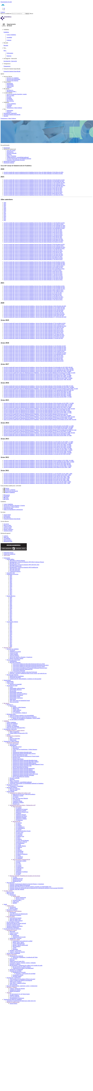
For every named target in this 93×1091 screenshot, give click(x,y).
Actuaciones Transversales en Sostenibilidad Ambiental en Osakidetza (26, 783)
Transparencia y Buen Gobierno (14, 107)
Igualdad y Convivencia (15, 950)
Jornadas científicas (14, 995)
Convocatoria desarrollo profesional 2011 (23, 669)
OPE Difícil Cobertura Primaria (17, 560)
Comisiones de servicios (12, 574)
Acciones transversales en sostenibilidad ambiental (19, 158)
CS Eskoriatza (19, 833)
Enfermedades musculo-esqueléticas (18, 693)
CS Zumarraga (19, 820)
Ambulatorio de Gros (18, 878)
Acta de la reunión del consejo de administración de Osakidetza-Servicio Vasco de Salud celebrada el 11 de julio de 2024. (33, 231)
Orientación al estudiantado (16, 969)
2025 (11, 577)
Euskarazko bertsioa (8, 552)
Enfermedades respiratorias (16, 697)
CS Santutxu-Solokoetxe (22, 854)
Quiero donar (13, 706)
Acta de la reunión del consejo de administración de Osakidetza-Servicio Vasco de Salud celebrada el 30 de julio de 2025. (33, 188)
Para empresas (7, 517)
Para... (5, 50)
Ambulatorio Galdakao (18, 802)
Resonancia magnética (12, 909)
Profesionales (10, 53)
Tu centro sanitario (8, 890)
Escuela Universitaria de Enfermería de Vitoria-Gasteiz (26, 756)
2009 (11, 620)
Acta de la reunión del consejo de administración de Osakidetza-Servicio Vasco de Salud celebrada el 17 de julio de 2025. (33, 190)
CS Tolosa (18, 855)
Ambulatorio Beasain (21, 814)
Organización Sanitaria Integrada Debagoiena (24, 768)
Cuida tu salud (10, 86)
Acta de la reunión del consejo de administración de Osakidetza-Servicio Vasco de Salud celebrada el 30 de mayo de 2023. (33, 251)
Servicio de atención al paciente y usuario (17, 94)
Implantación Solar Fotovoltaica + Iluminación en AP (22, 805)
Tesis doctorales (13, 984)
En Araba (9, 97)
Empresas (9, 55)
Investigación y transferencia (14, 977)
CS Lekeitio (15, 797)
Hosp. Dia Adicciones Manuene (20, 798)
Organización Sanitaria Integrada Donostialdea (24, 772)
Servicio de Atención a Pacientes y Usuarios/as (21, 657)
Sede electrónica (8, 540)
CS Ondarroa (19, 847)
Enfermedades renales (15, 696)
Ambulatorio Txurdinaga (22, 871)
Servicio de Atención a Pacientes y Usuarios (14, 505)
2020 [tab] (5, 208)
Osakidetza (6, 32)
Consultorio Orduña (17, 801)
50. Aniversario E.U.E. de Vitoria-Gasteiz (20, 994)
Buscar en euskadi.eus (6, 13)
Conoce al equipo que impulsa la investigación (21, 980)
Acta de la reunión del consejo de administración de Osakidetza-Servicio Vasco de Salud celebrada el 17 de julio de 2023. (33, 250)
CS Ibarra (18, 837)
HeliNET (15, 903)
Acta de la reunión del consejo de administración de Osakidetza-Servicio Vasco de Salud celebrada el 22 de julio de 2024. (33, 229)
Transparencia (7, 66)
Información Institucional (13, 742)
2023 (11, 579)
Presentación (10, 83)
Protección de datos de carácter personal (16, 923)
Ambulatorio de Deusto (21, 816)
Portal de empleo (11, 916)
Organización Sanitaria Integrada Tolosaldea (23, 775)
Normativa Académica (15, 964)
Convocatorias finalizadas (19, 670)
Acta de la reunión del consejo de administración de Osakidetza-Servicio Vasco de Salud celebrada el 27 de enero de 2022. (33, 279)
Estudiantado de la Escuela (19, 972)
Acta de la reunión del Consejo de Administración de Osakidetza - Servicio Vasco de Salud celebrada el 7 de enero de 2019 (33, 338)
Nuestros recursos (20, 899)
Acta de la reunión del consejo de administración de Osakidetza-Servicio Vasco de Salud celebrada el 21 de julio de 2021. (33, 292)
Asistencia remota (8, 530)
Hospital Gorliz (16, 757)
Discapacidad (13, 691)
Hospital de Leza (17, 881)
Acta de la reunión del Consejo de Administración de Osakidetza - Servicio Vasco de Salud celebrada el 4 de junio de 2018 (33, 358)
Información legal (8, 541)
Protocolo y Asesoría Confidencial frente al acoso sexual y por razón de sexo (28, 673)
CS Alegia (18, 824)
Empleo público (10, 559)
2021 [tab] (5, 206)
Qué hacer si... (10, 90)
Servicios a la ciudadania (13, 77)
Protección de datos (8, 508)
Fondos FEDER (10, 791)
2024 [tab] (5, 202)
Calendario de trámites (15, 990)
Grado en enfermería (12, 954)
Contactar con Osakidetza (13, 726)
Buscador (6, 45)
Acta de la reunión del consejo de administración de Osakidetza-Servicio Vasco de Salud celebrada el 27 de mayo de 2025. (33, 192)
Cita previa (6, 524)
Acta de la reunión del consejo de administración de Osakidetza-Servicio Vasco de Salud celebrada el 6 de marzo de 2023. (33, 256)
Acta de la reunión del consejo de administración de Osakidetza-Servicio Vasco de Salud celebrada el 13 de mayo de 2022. (33, 275)
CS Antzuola (19, 822)
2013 (11, 593)
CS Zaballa (18, 873)
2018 (11, 586)
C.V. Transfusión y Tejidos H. (20, 712)
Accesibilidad (7, 538)
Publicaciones (13, 740)
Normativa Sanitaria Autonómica (15, 926)
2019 (11, 585)
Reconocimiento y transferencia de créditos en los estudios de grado (26, 965)
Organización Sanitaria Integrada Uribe (22, 765)
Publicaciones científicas (16, 981)
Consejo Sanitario (14, 654)
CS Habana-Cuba (20, 836)
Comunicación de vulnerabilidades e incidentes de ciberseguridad (25, 678)
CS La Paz (18, 863)
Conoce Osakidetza (11, 34)
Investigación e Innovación (10, 113)
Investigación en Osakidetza (13, 735)
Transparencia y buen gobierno (14, 911)
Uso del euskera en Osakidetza (17, 719)
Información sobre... (11, 714)
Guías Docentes (13, 958)
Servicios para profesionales (13, 79)
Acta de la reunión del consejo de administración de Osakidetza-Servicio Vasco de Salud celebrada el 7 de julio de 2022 (32, 270)
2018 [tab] (5, 210)
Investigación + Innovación (10, 61)
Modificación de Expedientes (17, 676)
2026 (11, 575)
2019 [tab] (5, 209)
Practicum (12, 960)
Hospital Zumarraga (17, 879)
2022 (11, 581)
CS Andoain (19, 807)
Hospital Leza (16, 803)
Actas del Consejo (11, 150)
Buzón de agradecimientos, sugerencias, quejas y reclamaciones (22, 985)
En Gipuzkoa (10, 99)
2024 (11, 578)
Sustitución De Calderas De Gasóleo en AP (20, 793)
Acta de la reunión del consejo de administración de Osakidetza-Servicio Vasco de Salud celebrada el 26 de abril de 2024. (33, 236)
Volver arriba (7, 555)
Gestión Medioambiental (19, 943)
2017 (11, 587)
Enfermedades (10, 84)
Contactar (9, 40)
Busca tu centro (10, 95)
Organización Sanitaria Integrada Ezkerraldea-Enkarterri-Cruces (28, 764)
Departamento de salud (6, 1)
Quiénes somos (16, 896)
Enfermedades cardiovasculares (17, 688)
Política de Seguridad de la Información (13, 509)
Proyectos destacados (15, 738)
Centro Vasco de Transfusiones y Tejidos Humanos (25, 749)
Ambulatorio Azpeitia (21, 810)
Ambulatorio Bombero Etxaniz (23, 831)
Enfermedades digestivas (16, 689)
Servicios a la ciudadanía (13, 649)
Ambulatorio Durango (21, 817)
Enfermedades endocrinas (16, 692)
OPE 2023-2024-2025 (15, 568)
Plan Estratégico (16, 946)
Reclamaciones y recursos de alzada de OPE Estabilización (24, 567)
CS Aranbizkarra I (20, 827)
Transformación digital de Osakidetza (13, 999)
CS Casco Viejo (19, 832)
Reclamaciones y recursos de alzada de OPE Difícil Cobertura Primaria (27, 562)
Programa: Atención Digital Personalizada (20, 885)
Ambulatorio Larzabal (18, 795)
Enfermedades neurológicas (16, 695)
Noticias (7, 488)
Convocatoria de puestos (15, 918)
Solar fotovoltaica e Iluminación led (21, 859)
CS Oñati (18, 848)
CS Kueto (18, 862)
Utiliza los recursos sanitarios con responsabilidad (22, 715)
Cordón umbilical (17, 710)
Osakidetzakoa (13, 661)
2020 (11, 583)
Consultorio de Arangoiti (22, 809)
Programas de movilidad (15, 971)
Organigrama (16, 935)
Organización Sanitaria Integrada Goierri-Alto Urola (25, 774)
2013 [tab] (5, 217)
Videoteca (9, 87)
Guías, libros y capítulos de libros (18, 983)
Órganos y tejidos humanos (19, 707)
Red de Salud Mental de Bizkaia (20, 767)
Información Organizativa (13, 927)
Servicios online (7, 528)
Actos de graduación (15, 996)
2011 (11, 617)
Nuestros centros (14, 908)
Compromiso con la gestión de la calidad (22, 941)
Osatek (14, 750)
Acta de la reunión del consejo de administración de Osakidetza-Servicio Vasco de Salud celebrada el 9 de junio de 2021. (33, 294)
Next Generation (11, 882)
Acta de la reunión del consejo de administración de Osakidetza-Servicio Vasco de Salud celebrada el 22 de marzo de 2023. (33, 255)
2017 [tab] (5, 212)
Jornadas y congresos (10, 489)
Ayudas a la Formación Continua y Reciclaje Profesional (23, 672)
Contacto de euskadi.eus (9, 554)
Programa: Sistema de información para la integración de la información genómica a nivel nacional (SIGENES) (36, 888)
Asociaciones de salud (12, 685)
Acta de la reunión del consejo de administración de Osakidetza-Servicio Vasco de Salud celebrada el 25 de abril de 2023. (33, 252)
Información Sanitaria (9, 162)
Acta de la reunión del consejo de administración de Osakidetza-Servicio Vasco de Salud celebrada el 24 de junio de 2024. (33, 232)
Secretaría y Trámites (12, 987)
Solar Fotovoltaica (17, 806)
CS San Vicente (19, 852)
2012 (11, 594)
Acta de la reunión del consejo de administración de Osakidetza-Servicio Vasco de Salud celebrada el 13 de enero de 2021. (33, 299)
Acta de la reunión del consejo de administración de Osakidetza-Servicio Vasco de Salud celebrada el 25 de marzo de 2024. (33, 239)
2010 (11, 619)
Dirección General (17, 746)
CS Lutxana (18, 866)
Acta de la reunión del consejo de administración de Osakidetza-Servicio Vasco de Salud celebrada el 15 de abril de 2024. (33, 237)
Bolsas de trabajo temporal (16, 920)
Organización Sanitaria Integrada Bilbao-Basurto (24, 763)
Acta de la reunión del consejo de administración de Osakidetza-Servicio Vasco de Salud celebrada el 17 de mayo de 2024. (33, 235)
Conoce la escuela (14, 932)
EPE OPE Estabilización (15, 566)
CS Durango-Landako (21, 860)
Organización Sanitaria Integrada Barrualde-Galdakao (26, 761)
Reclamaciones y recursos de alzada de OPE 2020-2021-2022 (24, 564)
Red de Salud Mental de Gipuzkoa (21, 776)
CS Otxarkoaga (16, 799)
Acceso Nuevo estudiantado (13, 953)
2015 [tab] (5, 214)
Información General (12, 930)
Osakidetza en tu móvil (15, 651)
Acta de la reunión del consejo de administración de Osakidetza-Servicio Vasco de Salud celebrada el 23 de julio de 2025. (33, 189)
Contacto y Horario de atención (17, 952)
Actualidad (9, 37)
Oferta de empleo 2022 (15, 919)
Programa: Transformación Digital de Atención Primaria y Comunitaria (27, 884)
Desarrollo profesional (15, 662)
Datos (11, 737)
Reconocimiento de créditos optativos (22, 966)
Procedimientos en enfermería (17, 998)
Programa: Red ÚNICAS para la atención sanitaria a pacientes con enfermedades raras (30, 886)
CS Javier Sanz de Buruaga (22, 840)
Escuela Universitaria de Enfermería (12, 928)
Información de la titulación (16, 956)
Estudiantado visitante (18, 975)
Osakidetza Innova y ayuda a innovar (16, 730)
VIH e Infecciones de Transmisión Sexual (20, 700)
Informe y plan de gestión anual (20, 945)
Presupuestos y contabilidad (16, 786)
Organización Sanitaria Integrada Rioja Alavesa (24, 753)
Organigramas (10, 151)
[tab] (48, 202)
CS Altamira (19, 825)
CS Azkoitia (19, 829)
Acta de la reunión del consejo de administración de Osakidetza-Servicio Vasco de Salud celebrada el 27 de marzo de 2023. (33, 254)
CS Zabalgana (19, 858)
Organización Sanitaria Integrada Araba (22, 752)
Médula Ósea (16, 708)
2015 (11, 590)
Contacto (3, 12)
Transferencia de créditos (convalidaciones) (23, 968)
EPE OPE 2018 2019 (15, 570)
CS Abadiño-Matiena (21, 846)
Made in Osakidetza (10, 492)
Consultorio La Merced (21, 841)
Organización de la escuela (19, 937)
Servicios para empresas (12, 80)
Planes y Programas (11, 156)
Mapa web (6, 537)
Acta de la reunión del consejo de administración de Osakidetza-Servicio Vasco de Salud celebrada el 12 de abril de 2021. (33, 295)
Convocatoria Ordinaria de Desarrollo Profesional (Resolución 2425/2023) (31, 665)
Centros (8, 734)
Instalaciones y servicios (15, 938)
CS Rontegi (18, 870)
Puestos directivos (11, 596)
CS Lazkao (18, 844)
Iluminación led (16, 821)
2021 (11, 582)
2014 (11, 591)
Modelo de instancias (15, 991)
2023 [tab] (5, 204)
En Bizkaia (9, 98)
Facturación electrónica (15, 677)
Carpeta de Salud (8, 526)
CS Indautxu (19, 839)
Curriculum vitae (11, 572)
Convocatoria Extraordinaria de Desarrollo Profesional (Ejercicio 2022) (30, 668)
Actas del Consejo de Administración (19, 913)
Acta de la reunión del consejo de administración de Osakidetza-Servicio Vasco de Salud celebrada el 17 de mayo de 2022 (33, 274)
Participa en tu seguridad (16, 684)
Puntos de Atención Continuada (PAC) (16, 727)
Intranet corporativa (8, 529)
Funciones (9, 154)
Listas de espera (13, 790)
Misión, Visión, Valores (18, 942)
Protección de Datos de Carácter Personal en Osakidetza (23, 716)
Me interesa (6, 703)
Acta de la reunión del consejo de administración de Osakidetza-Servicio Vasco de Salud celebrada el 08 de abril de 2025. (33, 193)
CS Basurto (18, 813)
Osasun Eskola (7, 514)
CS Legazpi (18, 865)
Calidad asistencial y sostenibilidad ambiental (18, 157)
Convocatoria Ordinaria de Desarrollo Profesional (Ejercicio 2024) (29, 663)
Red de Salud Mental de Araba (20, 755)
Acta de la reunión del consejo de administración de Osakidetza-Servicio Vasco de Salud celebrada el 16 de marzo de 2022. (33, 277)
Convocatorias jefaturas (12, 621)
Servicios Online (8, 647)
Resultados (15, 949)
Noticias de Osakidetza (12, 723)
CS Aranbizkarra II (20, 828)
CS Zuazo (18, 874)
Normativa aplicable (11, 153)
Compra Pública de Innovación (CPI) (19, 733)
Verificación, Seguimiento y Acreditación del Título (25, 957)
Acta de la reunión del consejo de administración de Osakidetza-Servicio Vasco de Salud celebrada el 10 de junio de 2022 (33, 272)
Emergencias (16, 748)
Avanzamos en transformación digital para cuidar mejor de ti (21, 1000)
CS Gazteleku (19, 835)
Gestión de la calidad (15, 939)
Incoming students (17, 976)
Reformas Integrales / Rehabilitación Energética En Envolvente (25, 875)
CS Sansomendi (19, 851)
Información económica (9, 161)
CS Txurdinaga (19, 856)
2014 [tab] (5, 216)
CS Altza (15, 877)
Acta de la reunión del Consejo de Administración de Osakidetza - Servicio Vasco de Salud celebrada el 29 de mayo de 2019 (33, 331)
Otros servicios (10, 101)
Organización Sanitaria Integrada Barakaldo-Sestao (25, 760)
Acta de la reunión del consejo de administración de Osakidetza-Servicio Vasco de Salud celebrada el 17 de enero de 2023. (33, 259)
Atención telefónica (14, 655)
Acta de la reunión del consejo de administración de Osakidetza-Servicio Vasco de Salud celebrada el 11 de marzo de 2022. (33, 278)
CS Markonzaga (19, 867)
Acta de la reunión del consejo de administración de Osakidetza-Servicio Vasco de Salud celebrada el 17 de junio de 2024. (33, 233)
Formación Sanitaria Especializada (12, 71)
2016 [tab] (5, 213)
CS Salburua (19, 850)
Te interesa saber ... (17, 900)
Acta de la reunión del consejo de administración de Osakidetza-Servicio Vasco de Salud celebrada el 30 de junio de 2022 (33, 271)
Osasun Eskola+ (13, 1003)
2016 (11, 589)
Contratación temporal (15, 571)
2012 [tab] (5, 219)
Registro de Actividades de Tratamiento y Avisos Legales (26, 718)
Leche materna (16, 711)
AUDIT (14, 947)
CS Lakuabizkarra (20, 843)
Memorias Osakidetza (15, 788)
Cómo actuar (16, 901)
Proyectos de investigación (11, 491)
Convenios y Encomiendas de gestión (16, 160)
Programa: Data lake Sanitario (17, 889)
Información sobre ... (12, 91)
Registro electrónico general (16, 658)
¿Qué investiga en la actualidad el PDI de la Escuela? (22, 979)
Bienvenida (12, 931)
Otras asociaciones (14, 702)
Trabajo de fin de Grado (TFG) (17, 961)
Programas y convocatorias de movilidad (25, 973)
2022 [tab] (5, 205)
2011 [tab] (5, 220)
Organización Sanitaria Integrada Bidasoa (23, 769)
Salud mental (13, 699)
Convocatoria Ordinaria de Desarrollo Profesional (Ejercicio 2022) (29, 666)
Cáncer (11, 687)
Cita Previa (12, 650)
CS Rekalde (18, 869)
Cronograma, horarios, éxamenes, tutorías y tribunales (23, 962)
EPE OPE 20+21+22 (15, 563)
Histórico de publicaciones (13, 1002)
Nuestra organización (21, 897)
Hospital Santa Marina (18, 759)
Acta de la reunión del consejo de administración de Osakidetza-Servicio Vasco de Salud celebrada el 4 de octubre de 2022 (33, 267)
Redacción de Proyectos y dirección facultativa (24, 794)
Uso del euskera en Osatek (13, 922)
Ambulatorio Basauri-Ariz (22, 812)
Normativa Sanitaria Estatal (13, 924)
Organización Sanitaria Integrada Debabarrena (24, 771)
